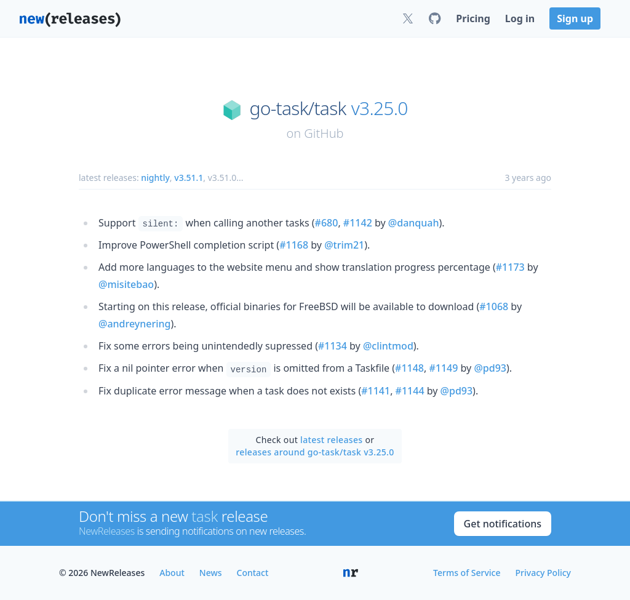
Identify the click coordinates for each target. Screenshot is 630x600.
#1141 (375, 391)
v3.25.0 (379, 108)
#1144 (410, 391)
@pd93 (490, 368)
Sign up (575, 18)
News (210, 572)
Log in (520, 18)
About (172, 572)
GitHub (323, 133)
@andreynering (134, 323)
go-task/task (297, 108)
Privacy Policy (543, 572)
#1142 (357, 223)
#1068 (493, 306)
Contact (253, 572)
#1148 (409, 368)
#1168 (293, 245)
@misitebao (126, 284)
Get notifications (502, 523)
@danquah (413, 223)
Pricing (473, 18)
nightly (155, 177)
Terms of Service (466, 572)
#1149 (443, 368)
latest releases (331, 440)
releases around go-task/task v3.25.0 (315, 452)
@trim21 (344, 245)
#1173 (510, 267)
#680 (326, 223)
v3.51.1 (188, 177)
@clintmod (388, 346)
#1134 (332, 346)
